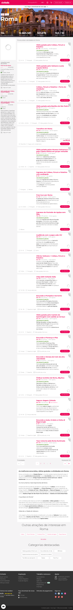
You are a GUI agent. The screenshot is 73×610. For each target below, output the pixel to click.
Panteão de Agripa (51, 534)
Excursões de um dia (46, 551)
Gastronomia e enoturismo (30, 554)
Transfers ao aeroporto (28, 558)
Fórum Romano (31, 534)
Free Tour (56, 558)
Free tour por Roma (6, 65)
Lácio (7, 14)
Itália (2, 14)
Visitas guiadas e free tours (29, 551)
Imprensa (2, 579)
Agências (39, 580)
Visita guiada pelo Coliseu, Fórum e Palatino (7, 92)
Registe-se (68, 2)
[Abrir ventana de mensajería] (3, 606)
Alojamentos (40, 584)
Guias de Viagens (23, 580)
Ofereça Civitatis (4, 582)
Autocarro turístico (46, 554)
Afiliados (38, 579)
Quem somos (4, 577)
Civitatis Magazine (23, 579)
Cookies (70, 608)
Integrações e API (41, 582)
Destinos (20, 577)
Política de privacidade (62, 608)
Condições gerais (45, 608)
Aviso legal (53, 608)
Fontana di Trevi (41, 534)
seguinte (65, 463)
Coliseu (22, 534)
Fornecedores (40, 577)
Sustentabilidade (5, 580)
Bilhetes (60, 551)
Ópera (43, 558)
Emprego (39, 586)
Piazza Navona (62, 534)
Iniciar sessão (58, 2)
